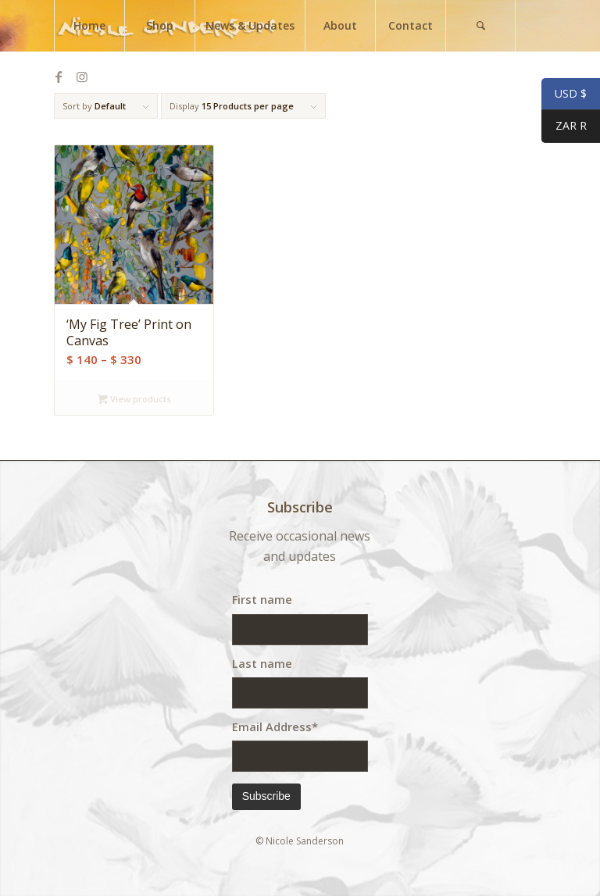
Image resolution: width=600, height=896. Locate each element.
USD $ (564, 94)
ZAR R (564, 127)
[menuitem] (89, 26)
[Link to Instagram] (82, 76)
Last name (262, 663)
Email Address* (275, 726)
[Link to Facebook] (58, 76)
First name (262, 599)
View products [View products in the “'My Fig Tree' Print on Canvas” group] (134, 398)
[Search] (480, 26)
